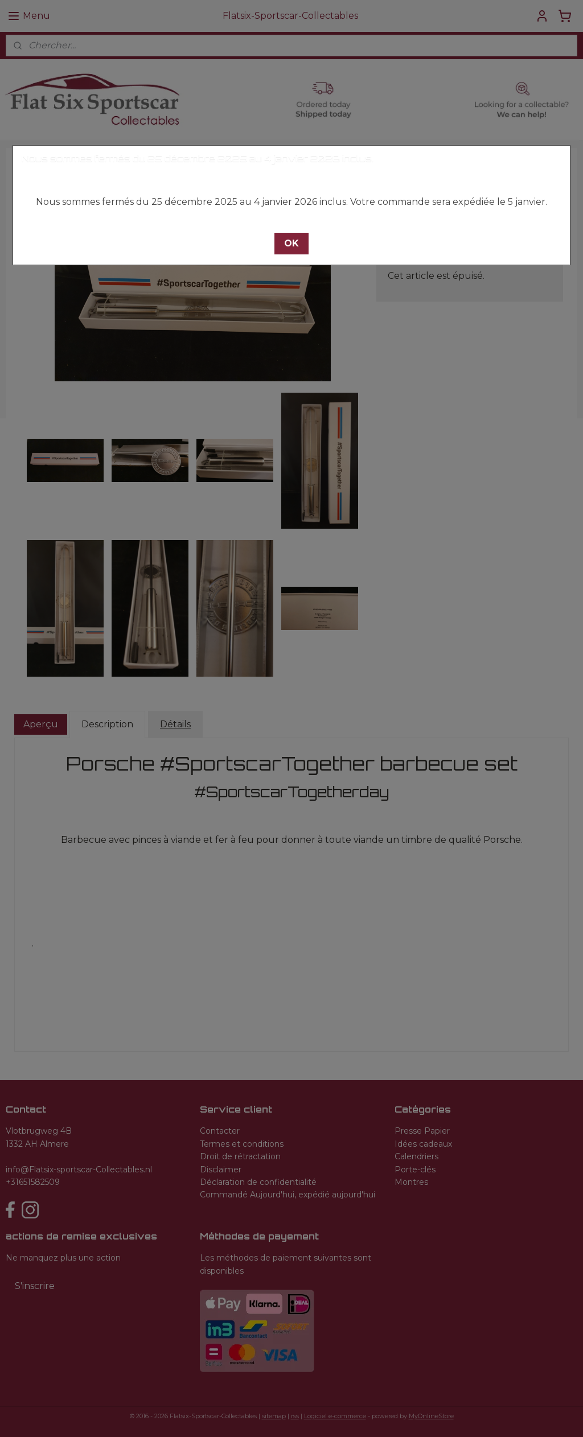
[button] (291, 243)
